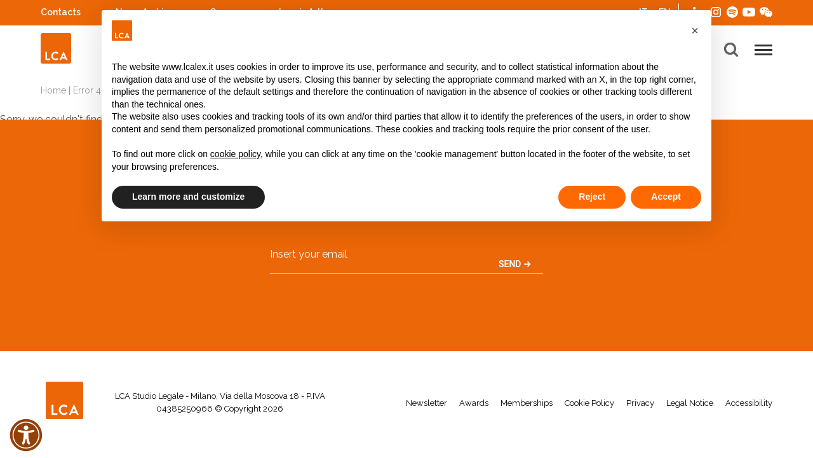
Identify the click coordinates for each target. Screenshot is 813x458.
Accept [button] (666, 196)
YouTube (748, 12)
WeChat (766, 10)
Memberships (527, 403)
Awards (473, 403)
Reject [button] (592, 196)
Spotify (732, 10)
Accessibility (748, 403)
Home (53, 90)
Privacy (640, 403)
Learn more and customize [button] (188, 196)
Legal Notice (689, 403)
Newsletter (426, 403)
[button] (695, 30)
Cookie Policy (589, 403)
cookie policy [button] (235, 154)
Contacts (61, 12)
